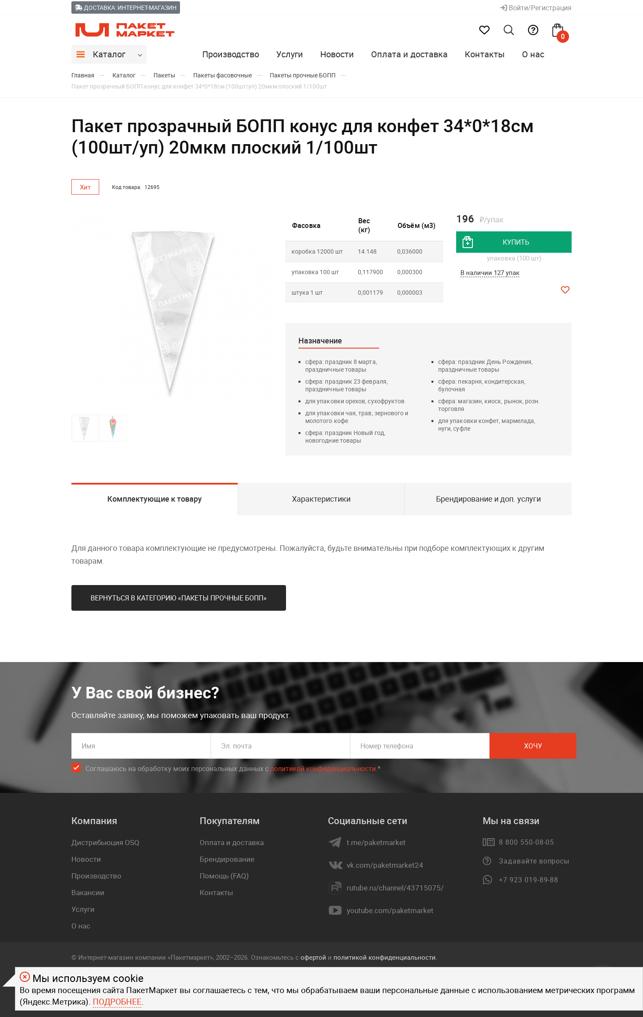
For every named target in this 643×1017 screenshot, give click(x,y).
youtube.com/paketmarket (390, 910)
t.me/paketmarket (376, 842)
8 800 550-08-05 (526, 842)
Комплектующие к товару (154, 499)
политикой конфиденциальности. (385, 957)
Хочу (533, 746)
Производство (230, 54)
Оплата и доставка (409, 54)
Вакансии (87, 892)
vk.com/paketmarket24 (385, 865)
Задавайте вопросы (534, 861)
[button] (264, 311)
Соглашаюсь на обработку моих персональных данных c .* (233, 769)
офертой (313, 957)
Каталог (109, 54)
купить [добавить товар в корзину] (516, 242)
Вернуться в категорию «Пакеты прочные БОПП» (179, 598)
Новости (337, 54)
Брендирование (227, 859)
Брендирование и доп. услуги (488, 499)
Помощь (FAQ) (224, 876)
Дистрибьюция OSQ (105, 842)
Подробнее (117, 1001)
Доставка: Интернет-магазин (126, 7)
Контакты (485, 54)
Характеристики (321, 499)
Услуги (289, 54)
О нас (533, 54)
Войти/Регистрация (536, 7)
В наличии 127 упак (489, 272)
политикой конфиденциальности (323, 768)
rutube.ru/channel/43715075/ (395, 888)
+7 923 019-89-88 (528, 879)
